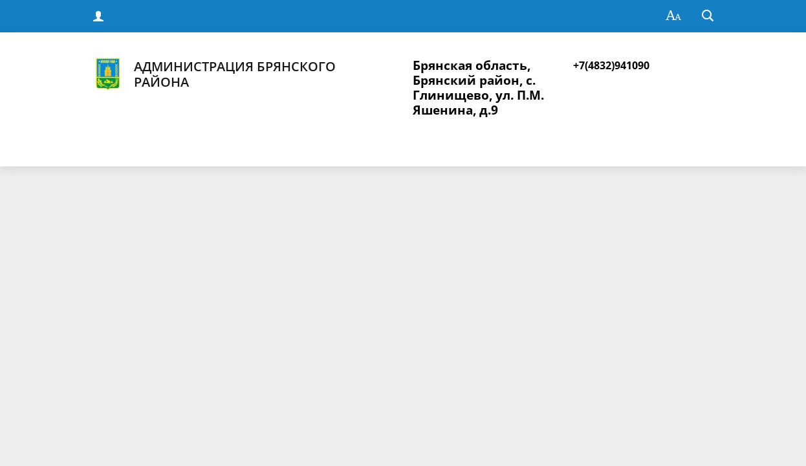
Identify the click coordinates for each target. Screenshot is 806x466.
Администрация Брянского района (214, 74)
